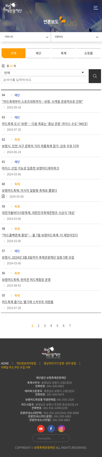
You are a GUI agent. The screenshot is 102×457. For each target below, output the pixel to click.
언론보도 (59, 36)
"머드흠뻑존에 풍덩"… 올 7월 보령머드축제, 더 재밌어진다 (40, 235)
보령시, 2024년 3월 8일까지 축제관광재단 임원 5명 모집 (38, 257)
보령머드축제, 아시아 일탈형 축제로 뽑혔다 (29, 190)
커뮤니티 (9, 36)
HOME (5, 363)
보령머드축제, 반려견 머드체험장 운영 (26, 279)
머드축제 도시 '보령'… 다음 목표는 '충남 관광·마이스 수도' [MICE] (45, 123)
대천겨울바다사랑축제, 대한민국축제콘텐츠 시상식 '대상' (38, 212)
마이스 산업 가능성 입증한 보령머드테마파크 (30, 168)
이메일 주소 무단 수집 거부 (15, 367)
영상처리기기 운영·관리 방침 (60, 363)
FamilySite (51, 438)
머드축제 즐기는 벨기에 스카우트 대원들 (27, 301)
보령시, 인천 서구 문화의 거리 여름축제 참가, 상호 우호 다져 (40, 146)
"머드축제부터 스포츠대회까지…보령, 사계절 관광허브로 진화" (42, 101)
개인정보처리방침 (26, 363)
